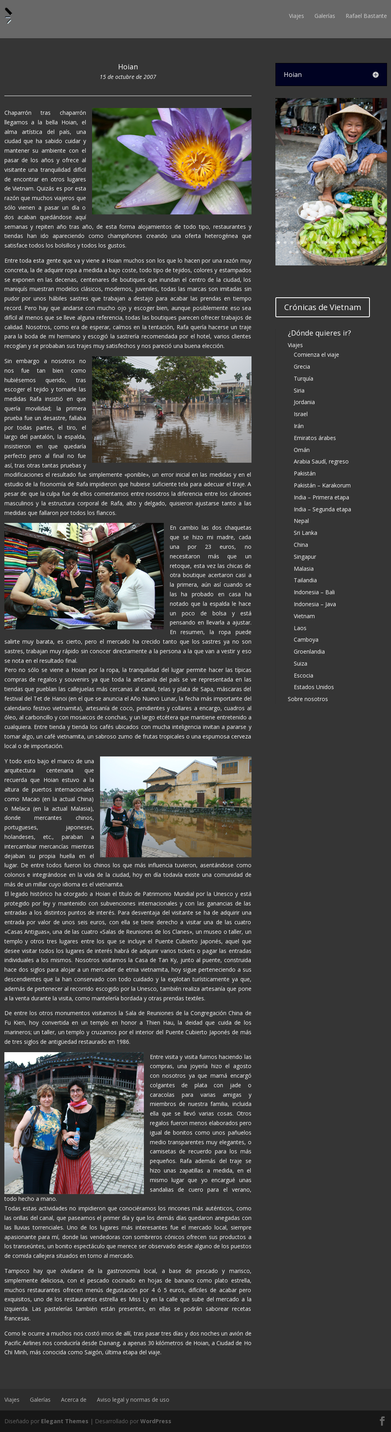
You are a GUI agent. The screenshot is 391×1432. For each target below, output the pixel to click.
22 (324, 252)
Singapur (305, 556)
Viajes (296, 16)
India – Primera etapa (321, 497)
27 (358, 252)
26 (351, 252)
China (301, 544)
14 (366, 242)
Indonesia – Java (315, 604)
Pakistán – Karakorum (322, 485)
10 (339, 242)
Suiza (300, 663)
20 (310, 252)
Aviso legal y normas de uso (133, 1399)
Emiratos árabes (315, 438)
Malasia (304, 568)
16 (380, 242)
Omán (302, 450)
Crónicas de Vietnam (322, 307)
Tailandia (305, 580)
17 (290, 252)
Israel (301, 414)
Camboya (306, 639)
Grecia (302, 366)
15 (373, 242)
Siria (299, 390)
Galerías (324, 16)
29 (371, 252)
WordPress (155, 1421)
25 (344, 252)
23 (331, 252)
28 (364, 252)
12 (353, 242)
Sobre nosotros (308, 699)
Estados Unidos (314, 687)
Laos (300, 628)
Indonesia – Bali (314, 592)
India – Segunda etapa (322, 509)
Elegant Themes (64, 1421)
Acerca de (73, 1399)
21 (317, 252)
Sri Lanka (305, 532)
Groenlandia (309, 651)
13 (359, 242)
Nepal (301, 520)
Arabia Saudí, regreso (321, 461)
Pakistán (305, 473)
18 (297, 252)
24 (337, 252)
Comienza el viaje (316, 354)
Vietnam (304, 616)
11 (346, 242)
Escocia (303, 675)
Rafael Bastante (366, 16)
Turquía (303, 378)
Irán (299, 426)
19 (304, 252)
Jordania (304, 402)
